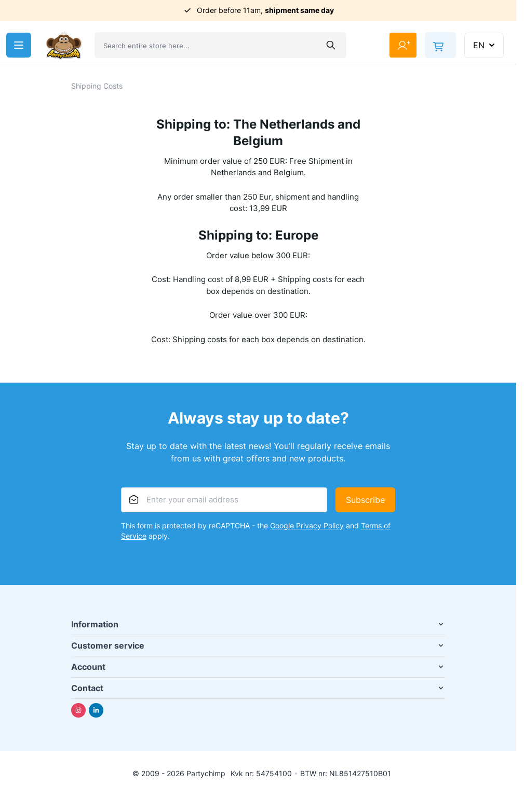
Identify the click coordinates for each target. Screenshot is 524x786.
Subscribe (365, 500)
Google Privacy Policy (307, 525)
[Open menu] (18, 45)
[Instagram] (78, 710)
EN (485, 45)
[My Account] (402, 45)
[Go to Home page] (64, 45)
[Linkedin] (96, 710)
